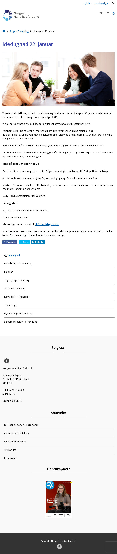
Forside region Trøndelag (17, 263)
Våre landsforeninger (15, 441)
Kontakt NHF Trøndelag (16, 296)
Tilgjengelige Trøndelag (16, 280)
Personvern (10, 458)
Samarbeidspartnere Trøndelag (20, 321)
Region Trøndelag (19, 31)
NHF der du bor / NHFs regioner (21, 424)
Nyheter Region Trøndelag (18, 313)
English (86, 3)
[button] (102, 13)
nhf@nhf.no (8, 394)
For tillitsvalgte (101, 3)
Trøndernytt (10, 305)
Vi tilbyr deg (10, 449)
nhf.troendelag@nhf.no (47, 224)
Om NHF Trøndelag (14, 288)
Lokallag (8, 271)
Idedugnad (14, 255)
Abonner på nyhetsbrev (16, 433)
